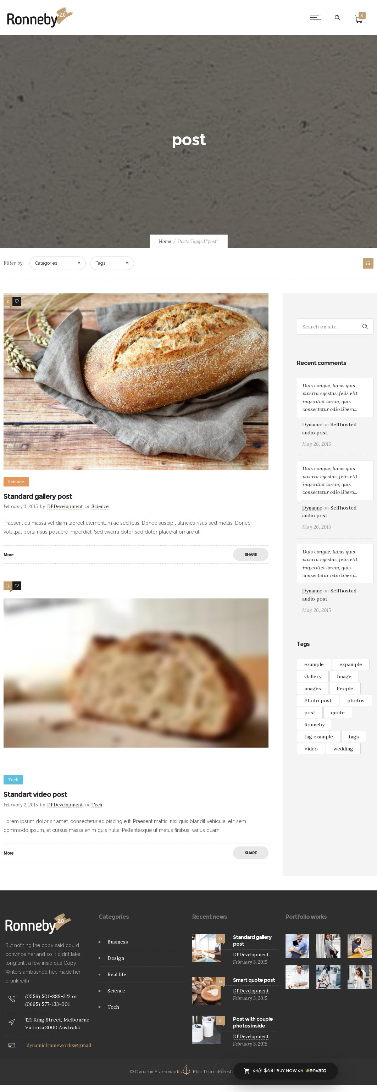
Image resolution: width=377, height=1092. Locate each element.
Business (117, 942)
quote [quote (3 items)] (338, 712)
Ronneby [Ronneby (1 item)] (314, 724)
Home (165, 241)
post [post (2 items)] (309, 712)
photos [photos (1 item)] (356, 700)
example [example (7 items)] (314, 664)
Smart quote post (254, 980)
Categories (46, 263)
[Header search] (337, 17)
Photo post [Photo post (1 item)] (318, 700)
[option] (136, 381)
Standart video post (35, 794)
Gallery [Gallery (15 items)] (312, 676)
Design (115, 958)
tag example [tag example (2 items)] (318, 736)
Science (116, 990)
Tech (113, 1007)
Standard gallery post (38, 496)
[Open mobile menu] (317, 17)
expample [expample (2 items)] (350, 664)
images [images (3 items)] (312, 688)
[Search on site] (335, 326)
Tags (100, 263)
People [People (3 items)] (345, 688)
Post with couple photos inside (253, 1022)
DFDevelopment (65, 506)
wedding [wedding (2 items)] (343, 748)
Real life (116, 974)
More (8, 554)
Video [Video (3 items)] (311, 748)
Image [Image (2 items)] (344, 676)
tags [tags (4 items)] (354, 736)
